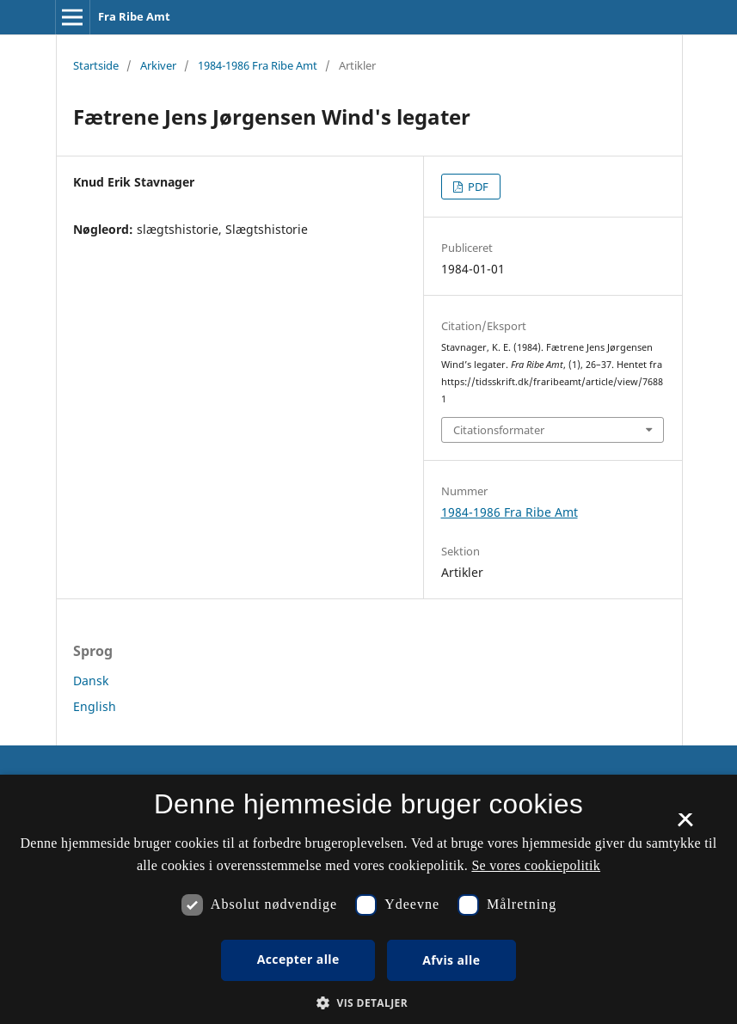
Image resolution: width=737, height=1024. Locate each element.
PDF (476, 186)
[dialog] (368, 899)
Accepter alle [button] (298, 959)
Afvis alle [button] (451, 960)
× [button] (685, 825)
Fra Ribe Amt (134, 16)
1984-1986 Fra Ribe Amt (257, 65)
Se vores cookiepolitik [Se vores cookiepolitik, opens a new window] (535, 865)
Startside (96, 65)
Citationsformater (498, 430)
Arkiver (158, 65)
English (94, 706)
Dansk (90, 680)
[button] (368, 1003)
